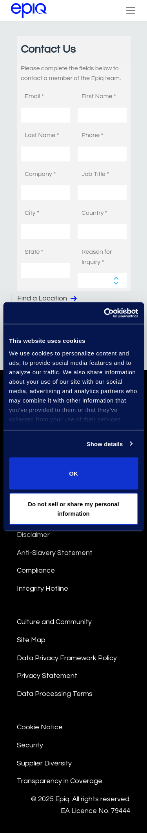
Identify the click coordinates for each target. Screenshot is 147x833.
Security (30, 745)
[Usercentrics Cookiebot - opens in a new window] (104, 313)
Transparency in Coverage (59, 781)
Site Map (31, 640)
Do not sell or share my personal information (73, 508)
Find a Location (47, 298)
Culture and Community (54, 622)
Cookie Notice (40, 727)
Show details (105, 443)
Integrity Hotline (42, 588)
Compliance (36, 570)
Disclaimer (33, 534)
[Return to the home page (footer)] (29, 10)
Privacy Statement (47, 675)
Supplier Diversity (44, 763)
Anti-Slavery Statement (55, 553)
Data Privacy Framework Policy (67, 658)
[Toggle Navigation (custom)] (130, 10)
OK (73, 473)
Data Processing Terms (55, 694)
